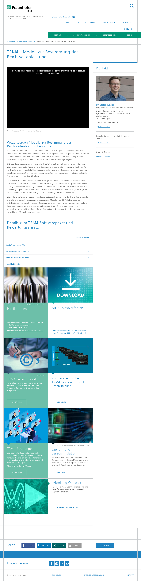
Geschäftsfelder (81, 35)
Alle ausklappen (82, 237)
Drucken (105, 545)
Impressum (56, 575)
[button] (28, 545)
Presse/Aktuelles (86, 23)
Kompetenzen (109, 35)
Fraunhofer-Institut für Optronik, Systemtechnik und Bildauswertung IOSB (25, 18)
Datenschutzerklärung (94, 575)
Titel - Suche (132, 5)
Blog (68, 23)
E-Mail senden (104, 127)
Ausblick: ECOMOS (13, 264)
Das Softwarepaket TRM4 (16, 245)
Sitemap (131, 575)
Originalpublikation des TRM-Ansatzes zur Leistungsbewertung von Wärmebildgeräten (26, 325)
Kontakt (127, 23)
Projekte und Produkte (26, 41)
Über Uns (58, 35)
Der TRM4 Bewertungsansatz (17, 251)
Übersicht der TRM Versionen (17, 258)
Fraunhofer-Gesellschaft (63, 17)
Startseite (11, 41)
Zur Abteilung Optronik (67, 508)
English (128, 29)
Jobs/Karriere (109, 23)
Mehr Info (17, 402)
